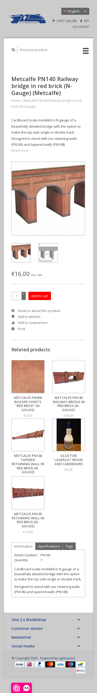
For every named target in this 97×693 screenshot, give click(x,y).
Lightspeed (66, 658)
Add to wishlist (25, 316)
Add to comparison (29, 322)
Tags (69, 546)
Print (18, 328)
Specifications (49, 546)
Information (23, 546)
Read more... (21, 150)
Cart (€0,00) (64, 20)
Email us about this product (35, 310)
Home (16, 100)
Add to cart (39, 296)
